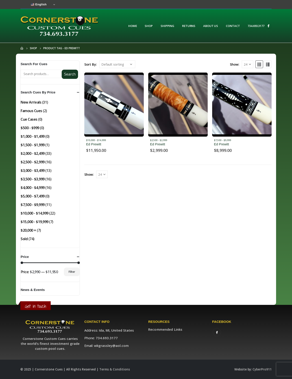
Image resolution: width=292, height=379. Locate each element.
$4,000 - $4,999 (33, 187)
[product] (114, 104)
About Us (210, 26)
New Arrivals (31, 102)
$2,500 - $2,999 (158, 140)
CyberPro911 (262, 369)
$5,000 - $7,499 (33, 196)
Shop (149, 26)
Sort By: (90, 64)
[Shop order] (117, 64)
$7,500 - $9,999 (222, 140)
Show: (234, 64)
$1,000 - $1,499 (33, 136)
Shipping (167, 26)
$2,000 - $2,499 (33, 153)
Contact (233, 26)
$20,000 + (28, 230)
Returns (188, 26)
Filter (72, 272)
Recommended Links (165, 329)
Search (70, 74)
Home (132, 26)
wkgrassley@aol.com (111, 345)
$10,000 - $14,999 (96, 140)
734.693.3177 (256, 26)
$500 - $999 (30, 127)
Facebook (217, 332)
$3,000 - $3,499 (33, 170)
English (39, 4)
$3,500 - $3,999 (33, 179)
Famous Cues (31, 110)
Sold (24, 238)
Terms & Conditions (114, 369)
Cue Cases (29, 119)
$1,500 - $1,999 (33, 144)
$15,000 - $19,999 (34, 221)
